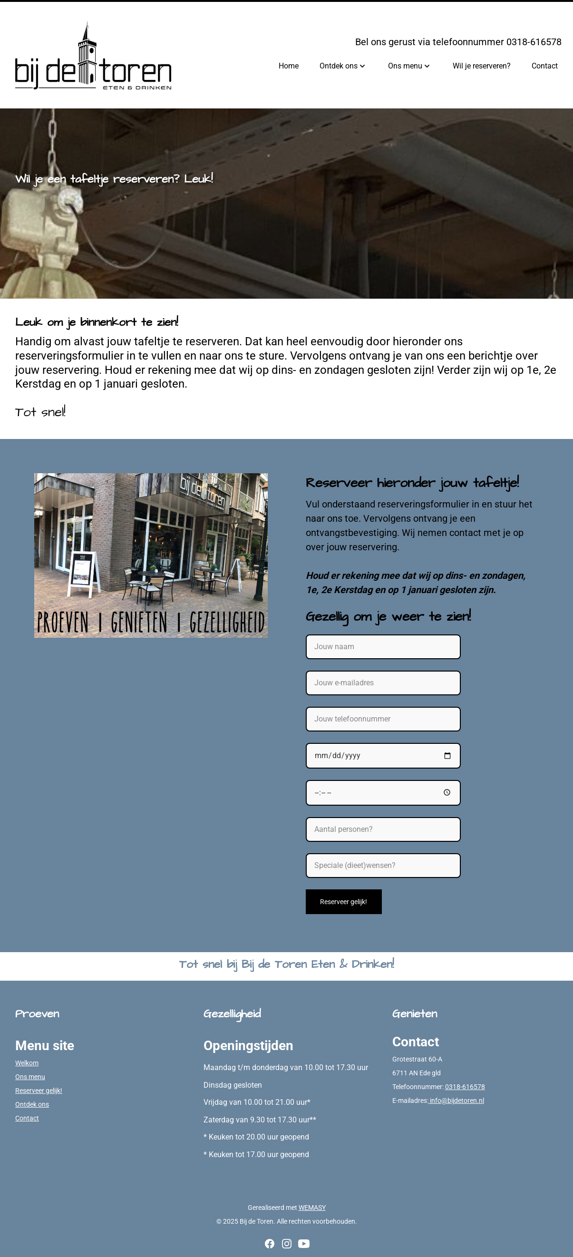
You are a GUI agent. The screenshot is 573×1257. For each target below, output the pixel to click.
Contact (27, 1118)
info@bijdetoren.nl (456, 1100)
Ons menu (30, 1077)
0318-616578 (465, 1087)
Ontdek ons (32, 1104)
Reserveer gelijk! (343, 902)
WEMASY (312, 1207)
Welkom (27, 1063)
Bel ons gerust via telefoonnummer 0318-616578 (458, 42)
